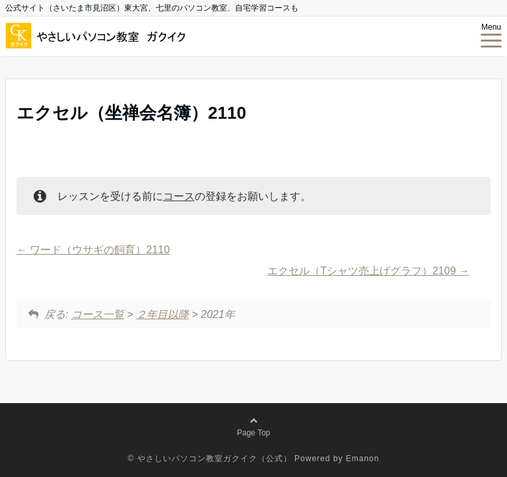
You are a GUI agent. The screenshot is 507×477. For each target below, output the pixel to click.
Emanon (363, 458)
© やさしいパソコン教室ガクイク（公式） (210, 458)
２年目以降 (162, 314)
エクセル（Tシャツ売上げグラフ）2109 (368, 270)
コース (179, 196)
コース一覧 (97, 314)
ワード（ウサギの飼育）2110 (93, 249)
